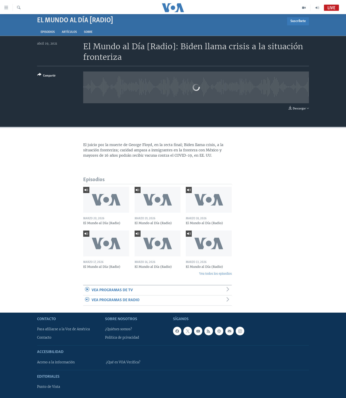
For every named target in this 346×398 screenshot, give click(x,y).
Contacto (44, 338)
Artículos (69, 32)
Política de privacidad (122, 338)
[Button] (46, 76)
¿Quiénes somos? (118, 329)
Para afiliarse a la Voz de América (63, 329)
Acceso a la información (56, 362)
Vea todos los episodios (215, 274)
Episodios (48, 32)
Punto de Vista (48, 387)
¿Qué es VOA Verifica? (123, 362)
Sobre (88, 32)
